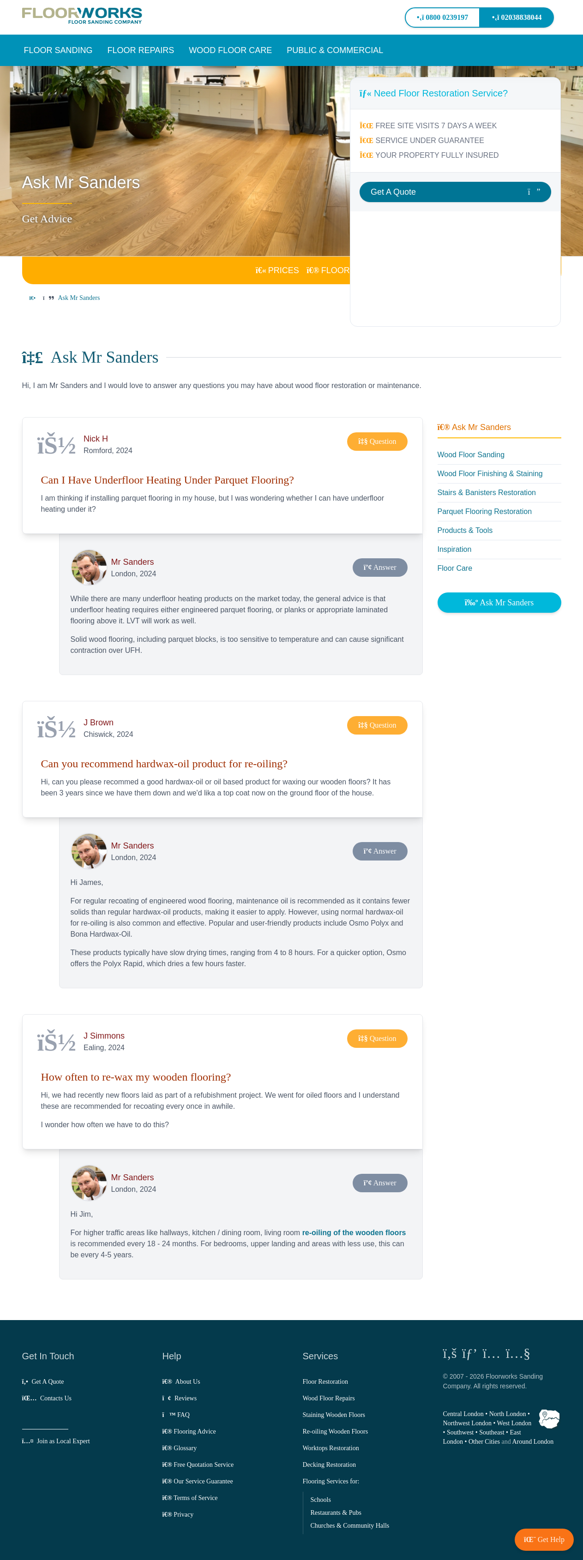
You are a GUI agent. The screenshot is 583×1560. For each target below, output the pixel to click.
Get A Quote (43, 1381)
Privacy (178, 1514)
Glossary (179, 1448)
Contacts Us (47, 1398)
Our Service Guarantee (197, 1481)
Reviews (179, 1398)
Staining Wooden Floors (334, 1414)
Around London (532, 1441)
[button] (58, 50)
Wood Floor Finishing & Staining (490, 474)
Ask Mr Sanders (474, 427)
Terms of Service (190, 1497)
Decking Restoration (329, 1464)
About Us (181, 1381)
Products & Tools (465, 530)
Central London (463, 1414)
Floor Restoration (325, 1381)
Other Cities (484, 1441)
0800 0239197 (442, 17)
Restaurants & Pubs (336, 1512)
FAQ (176, 1414)
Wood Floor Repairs (329, 1398)
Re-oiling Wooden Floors (335, 1431)
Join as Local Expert (56, 1441)
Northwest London (467, 1423)
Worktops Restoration (331, 1448)
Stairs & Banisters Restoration (487, 492)
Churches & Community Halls (350, 1525)
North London (507, 1414)
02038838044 (516, 17)
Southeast (491, 1432)
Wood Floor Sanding (471, 455)
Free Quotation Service (198, 1464)
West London (514, 1423)
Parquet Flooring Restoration (485, 511)
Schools (321, 1499)
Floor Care (455, 568)
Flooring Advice (189, 1431)
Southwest (460, 1432)
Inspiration (455, 549)
